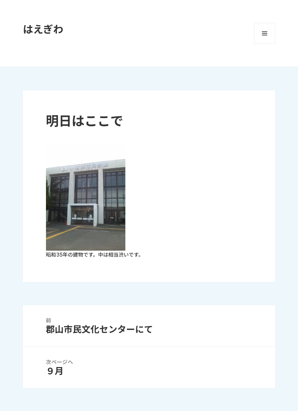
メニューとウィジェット (264, 33)
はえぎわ (43, 29)
